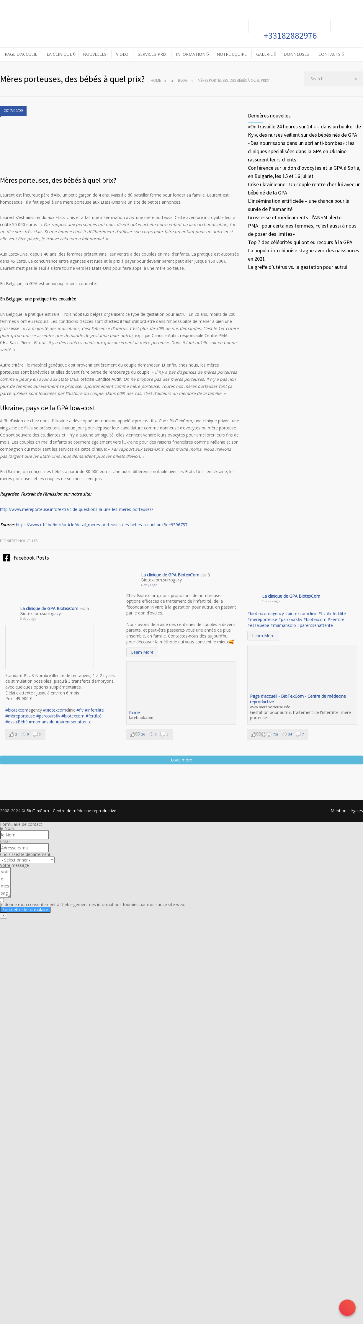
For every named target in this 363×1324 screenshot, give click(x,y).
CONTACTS (329, 54)
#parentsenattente (73, 722)
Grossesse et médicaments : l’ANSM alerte (294, 217)
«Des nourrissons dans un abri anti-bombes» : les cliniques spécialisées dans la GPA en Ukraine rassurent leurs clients (301, 151)
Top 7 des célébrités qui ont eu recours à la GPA (300, 242)
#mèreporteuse (20, 716)
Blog (183, 80)
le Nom (7, 828)
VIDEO (122, 54)
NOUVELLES (95, 54)
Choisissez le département (25, 854)
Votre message (14, 865)
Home (156, 80)
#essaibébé (258, 625)
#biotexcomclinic (301, 613)
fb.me (134, 712)
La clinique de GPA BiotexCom (49, 608)
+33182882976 (289, 35)
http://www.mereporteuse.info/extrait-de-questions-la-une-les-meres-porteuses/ (76, 509)
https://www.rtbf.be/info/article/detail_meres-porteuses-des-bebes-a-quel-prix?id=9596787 (101, 524)
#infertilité (94, 710)
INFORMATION (190, 54)
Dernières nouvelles (18, 540)
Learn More (142, 652)
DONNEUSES (296, 54)
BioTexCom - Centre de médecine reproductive (71, 810)
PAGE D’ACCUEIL (21, 54)
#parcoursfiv (48, 716)
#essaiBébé (16, 722)
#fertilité (94, 716)
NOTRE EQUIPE (232, 54)
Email (5, 841)
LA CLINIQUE (59, 54)
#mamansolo (42, 722)
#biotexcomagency (265, 613)
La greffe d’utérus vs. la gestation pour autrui (297, 267)
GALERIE (264, 54)
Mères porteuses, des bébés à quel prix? (58, 180)
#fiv (80, 710)
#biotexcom (16, 710)
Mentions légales (347, 810)
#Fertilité (336, 619)
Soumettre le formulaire (25, 909)
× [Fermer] (3, 915)
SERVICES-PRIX (152, 54)
